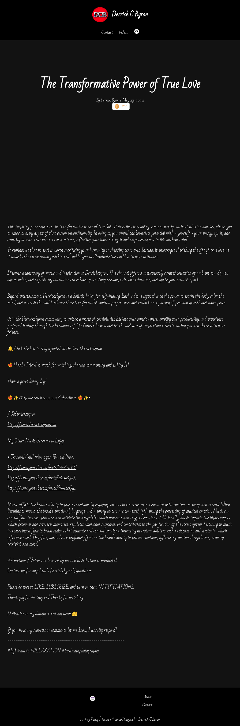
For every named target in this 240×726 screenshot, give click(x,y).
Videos (123, 32)
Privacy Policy (89, 719)
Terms (105, 719)
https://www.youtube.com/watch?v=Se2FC (42, 467)
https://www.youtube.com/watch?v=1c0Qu (41, 488)
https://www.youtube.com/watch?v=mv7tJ (41, 478)
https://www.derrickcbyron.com (32, 424)
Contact (107, 32)
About (147, 697)
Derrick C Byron (130, 14)
